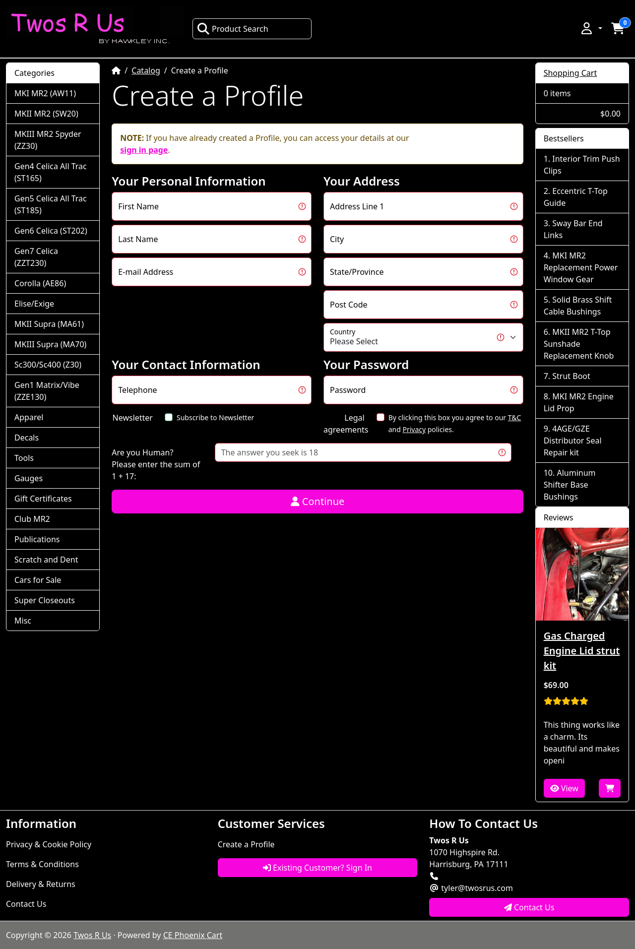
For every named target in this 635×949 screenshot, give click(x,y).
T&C (514, 417)
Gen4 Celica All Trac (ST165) (50, 172)
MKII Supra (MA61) (49, 323)
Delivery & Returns (40, 884)
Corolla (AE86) (40, 283)
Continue (318, 501)
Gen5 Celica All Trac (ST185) (50, 204)
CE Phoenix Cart (193, 935)
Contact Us (26, 903)
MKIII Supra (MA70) (50, 344)
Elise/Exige (34, 303)
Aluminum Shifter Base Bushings (570, 484)
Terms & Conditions (42, 864)
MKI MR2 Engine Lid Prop (579, 402)
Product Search (232, 28)
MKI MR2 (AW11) (45, 93)
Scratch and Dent (46, 559)
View (564, 788)
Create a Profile (246, 844)
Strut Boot (571, 376)
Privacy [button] (414, 429)
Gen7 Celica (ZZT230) (36, 257)
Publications (37, 539)
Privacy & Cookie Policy (48, 844)
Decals (26, 437)
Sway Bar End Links (573, 229)
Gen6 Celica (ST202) (50, 230)
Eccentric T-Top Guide (576, 197)
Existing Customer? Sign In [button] (317, 867)
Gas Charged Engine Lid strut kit (582, 650)
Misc (22, 620)
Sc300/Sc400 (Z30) (47, 364)
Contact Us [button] (529, 907)
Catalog (145, 70)
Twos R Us (92, 935)
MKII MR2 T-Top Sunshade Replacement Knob (579, 343)
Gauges (28, 478)
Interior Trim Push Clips (582, 164)
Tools (24, 457)
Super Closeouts (44, 600)
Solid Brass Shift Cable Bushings (578, 305)
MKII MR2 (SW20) (46, 113)
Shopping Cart (570, 72)
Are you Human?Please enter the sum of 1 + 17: (156, 464)
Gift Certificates (43, 498)
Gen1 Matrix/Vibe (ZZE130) (46, 391)
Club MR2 (32, 518)
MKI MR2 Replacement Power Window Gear (581, 267)
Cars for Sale (37, 579)
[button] (590, 28)
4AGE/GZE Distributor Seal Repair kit (573, 440)
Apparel (28, 417)
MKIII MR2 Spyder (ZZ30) (47, 139)
